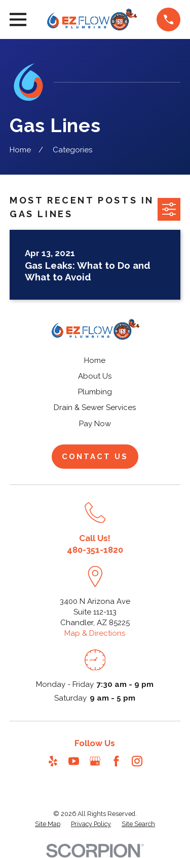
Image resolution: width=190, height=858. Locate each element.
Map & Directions (94, 633)
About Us (94, 376)
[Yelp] (53, 761)
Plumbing (95, 391)
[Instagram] (137, 761)
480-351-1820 (95, 550)
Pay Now (95, 423)
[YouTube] (73, 761)
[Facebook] (116, 761)
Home (94, 360)
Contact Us (95, 456)
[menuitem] (47, 824)
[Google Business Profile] (95, 761)
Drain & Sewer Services (95, 407)
